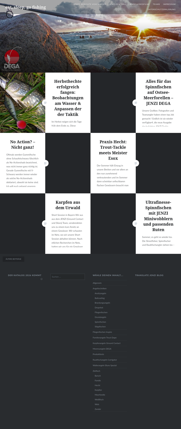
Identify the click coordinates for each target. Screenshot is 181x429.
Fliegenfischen (101, 312)
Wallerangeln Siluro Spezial (105, 365)
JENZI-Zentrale (118, 4)
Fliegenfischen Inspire (102, 332)
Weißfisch (99, 399)
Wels (97, 404)
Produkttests (98, 354)
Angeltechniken (100, 288)
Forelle (98, 380)
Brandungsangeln (102, 303)
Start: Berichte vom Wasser (90, 4)
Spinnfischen (100, 322)
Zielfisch (96, 371)
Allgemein (97, 283)
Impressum (169, 4)
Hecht (97, 385)
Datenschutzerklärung (162, 9)
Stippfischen (100, 326)
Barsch (98, 376)
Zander (98, 409)
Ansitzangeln (100, 293)
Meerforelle (100, 395)
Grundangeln (100, 317)
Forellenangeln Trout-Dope (105, 337)
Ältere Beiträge (13, 259)
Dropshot (99, 307)
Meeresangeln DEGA (102, 349)
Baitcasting (100, 298)
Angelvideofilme (140, 4)
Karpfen (98, 390)
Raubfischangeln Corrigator (105, 360)
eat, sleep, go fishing (25, 7)
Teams (156, 4)
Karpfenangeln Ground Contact (106, 343)
